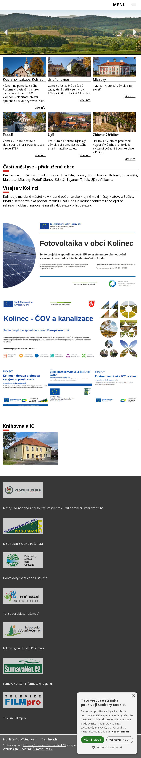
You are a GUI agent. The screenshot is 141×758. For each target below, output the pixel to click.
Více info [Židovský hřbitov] (130, 159)
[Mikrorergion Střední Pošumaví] (23, 637)
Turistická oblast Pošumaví (21, 613)
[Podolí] (24, 122)
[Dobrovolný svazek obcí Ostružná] (23, 567)
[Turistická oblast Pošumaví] (23, 603)
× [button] (133, 695)
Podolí (8, 135)
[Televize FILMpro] (23, 707)
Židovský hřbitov (106, 135)
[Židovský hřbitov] (114, 122)
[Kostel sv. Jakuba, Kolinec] (24, 67)
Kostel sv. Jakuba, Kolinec (23, 80)
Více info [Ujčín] (85, 155)
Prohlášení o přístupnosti (19, 739)
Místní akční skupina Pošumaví (23, 544)
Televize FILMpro (14, 718)
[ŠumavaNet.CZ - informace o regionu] (23, 673)
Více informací (120, 731)
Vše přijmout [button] (92, 739)
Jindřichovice (58, 80)
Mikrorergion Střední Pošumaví (23, 648)
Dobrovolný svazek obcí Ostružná (25, 578)
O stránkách (49, 739)
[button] (107, 747)
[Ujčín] (69, 122)
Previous (6, 32)
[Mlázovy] (114, 67)
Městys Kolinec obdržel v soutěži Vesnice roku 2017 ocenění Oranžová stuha (53, 508)
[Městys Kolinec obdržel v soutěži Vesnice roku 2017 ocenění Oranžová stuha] (23, 497)
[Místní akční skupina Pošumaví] (23, 533)
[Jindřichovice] (69, 67)
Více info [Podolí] (40, 155)
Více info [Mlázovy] (130, 96)
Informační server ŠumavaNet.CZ (44, 745)
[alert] (107, 723)
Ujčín (52, 135)
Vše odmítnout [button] (119, 739)
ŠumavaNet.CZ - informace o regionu (27, 683)
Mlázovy (99, 80)
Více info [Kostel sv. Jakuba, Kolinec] (40, 107)
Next (135, 32)
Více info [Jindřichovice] (85, 100)
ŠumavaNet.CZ (43, 749)
